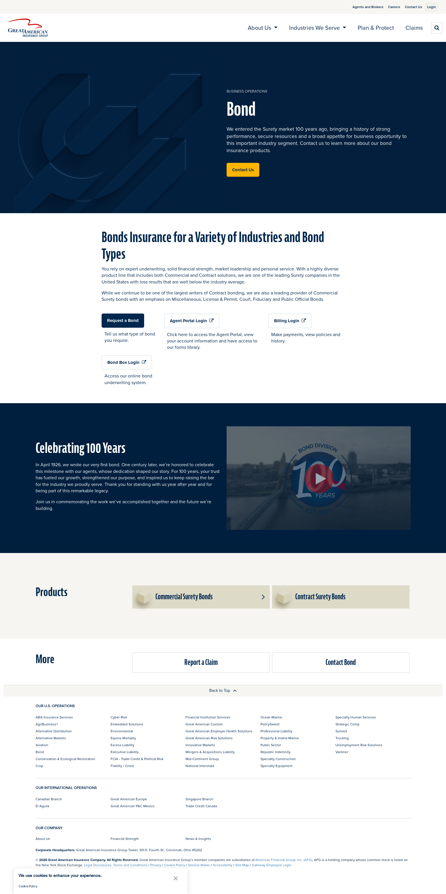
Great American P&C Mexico (133, 805)
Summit (341, 731)
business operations (247, 91)
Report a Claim (201, 662)
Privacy (155, 864)
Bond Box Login (126, 362)
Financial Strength (125, 838)
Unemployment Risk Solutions (358, 744)
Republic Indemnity (275, 751)
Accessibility (222, 864)
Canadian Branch (49, 799)
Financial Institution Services (208, 717)
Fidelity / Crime (122, 765)
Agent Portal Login (192, 321)
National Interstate (200, 765)
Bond (40, 751)
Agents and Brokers (361, 6)
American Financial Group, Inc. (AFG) (283, 859)
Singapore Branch (199, 799)
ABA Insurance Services (54, 717)
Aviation (42, 744)
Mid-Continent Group (202, 758)
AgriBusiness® (47, 724)
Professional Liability (276, 731)
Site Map (242, 864)
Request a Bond (123, 320)
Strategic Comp (347, 724)
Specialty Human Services (355, 717)
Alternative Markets (51, 738)
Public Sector (270, 744)
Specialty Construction (278, 758)
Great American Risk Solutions (209, 738)
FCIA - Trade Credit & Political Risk (137, 758)
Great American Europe (129, 799)
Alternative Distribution (54, 731)
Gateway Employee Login (271, 864)
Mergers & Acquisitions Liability (210, 751)
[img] (28, 28)
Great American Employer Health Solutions (219, 731)
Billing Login (290, 321)
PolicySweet (270, 724)
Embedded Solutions (127, 724)
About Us (43, 838)
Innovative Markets (200, 744)
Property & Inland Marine (279, 738)
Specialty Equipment (276, 765)
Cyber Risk (119, 717)
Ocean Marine (271, 717)
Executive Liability (125, 751)
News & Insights (198, 838)
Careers (387, 6)
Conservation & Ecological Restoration (65, 758)
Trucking (342, 738)
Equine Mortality (123, 738)
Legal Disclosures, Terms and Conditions (115, 864)
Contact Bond (341, 662)
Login (429, 6)
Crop (39, 765)
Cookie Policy (174, 864)
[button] (263, 597)
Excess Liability (122, 744)
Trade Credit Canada (201, 805)
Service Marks (199, 864)
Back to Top (223, 690)
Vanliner (341, 751)
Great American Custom (204, 724)
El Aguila (42, 805)
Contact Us (407, 6)
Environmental (122, 731)
